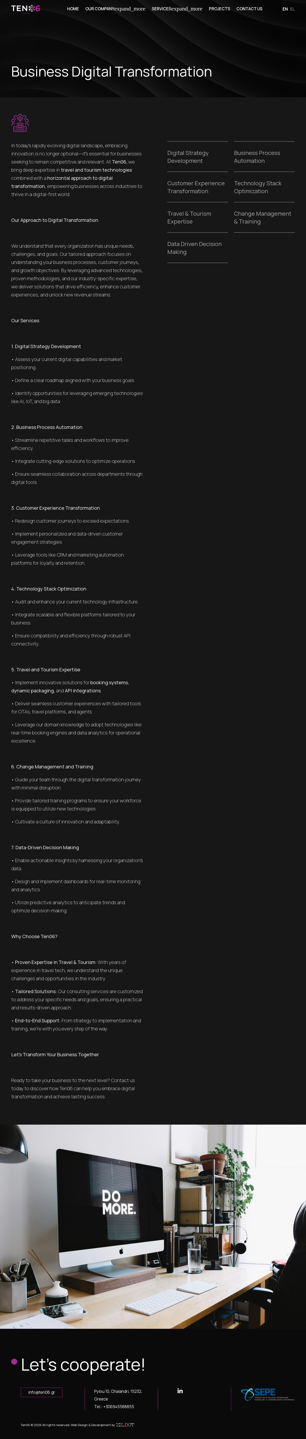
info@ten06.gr (41, 1392)
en (285, 9)
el (292, 9)
